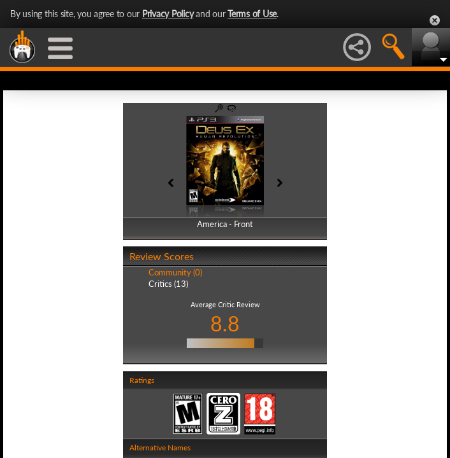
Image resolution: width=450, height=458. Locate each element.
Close (435, 20)
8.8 (225, 323)
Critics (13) (168, 284)
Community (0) (175, 272)
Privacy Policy (168, 13)
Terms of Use (252, 13)
